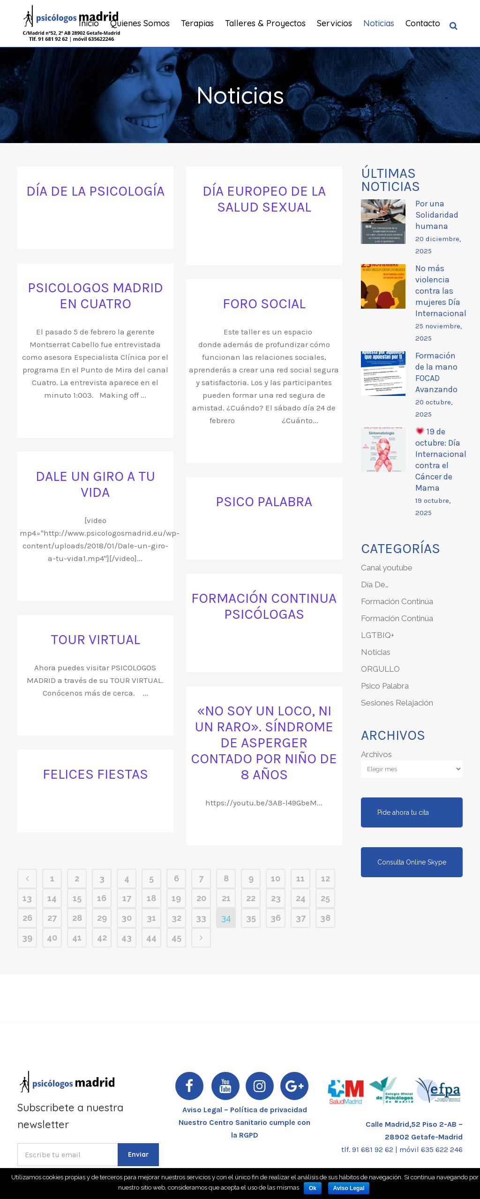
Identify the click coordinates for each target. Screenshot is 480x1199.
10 (275, 878)
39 (27, 937)
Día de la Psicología (95, 190)
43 (126, 937)
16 (101, 898)
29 (102, 918)
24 (301, 898)
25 (325, 898)
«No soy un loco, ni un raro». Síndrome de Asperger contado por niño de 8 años (264, 742)
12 (325, 878)
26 (27, 918)
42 (102, 937)
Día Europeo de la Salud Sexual (264, 198)
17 (126, 898)
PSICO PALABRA (264, 501)
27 (52, 918)
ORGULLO (380, 669)
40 (52, 937)
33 (201, 918)
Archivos (376, 754)
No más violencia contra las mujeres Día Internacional (440, 291)
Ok (312, 1188)
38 (325, 918)
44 (151, 937)
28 (77, 918)
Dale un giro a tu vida (95, 484)
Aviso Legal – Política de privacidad (244, 1109)
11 (300, 878)
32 (176, 918)
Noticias (375, 652)
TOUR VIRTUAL (95, 639)
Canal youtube (386, 567)
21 (226, 898)
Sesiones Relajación (397, 702)
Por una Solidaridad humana (436, 214)
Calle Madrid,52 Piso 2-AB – (414, 1124)
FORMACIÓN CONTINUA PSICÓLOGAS (264, 606)
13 (27, 898)
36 (275, 918)
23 (276, 898)
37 (301, 918)
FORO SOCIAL (264, 303)
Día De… (375, 584)
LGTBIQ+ (377, 635)
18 (151, 898)
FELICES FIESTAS (95, 774)
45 (176, 937)
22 (250, 898)
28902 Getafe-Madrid (424, 1136)
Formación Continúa (397, 601)
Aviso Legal (349, 1188)
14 (52, 898)
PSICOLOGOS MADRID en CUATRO (95, 295)
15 (77, 898)
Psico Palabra (385, 686)
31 (151, 918)
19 (176, 898)
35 (251, 918)
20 (201, 898)
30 (126, 918)
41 (77, 937)
